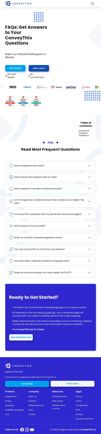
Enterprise (9, 405)
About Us (33, 396)
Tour (7, 414)
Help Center (57, 401)
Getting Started (59, 396)
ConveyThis (49, 312)
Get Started (27, 383)
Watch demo (72, 383)
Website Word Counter (58, 407)
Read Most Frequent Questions (84, 133)
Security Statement (85, 418)
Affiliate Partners (36, 405)
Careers (32, 414)
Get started (15, 68)
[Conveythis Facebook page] (22, 430)
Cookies (79, 414)
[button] (15, 396)
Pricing (8, 401)
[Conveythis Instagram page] (27, 429)
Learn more (39, 68)
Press (31, 410)
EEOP (78, 410)
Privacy (79, 396)
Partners (32, 401)
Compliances (82, 405)
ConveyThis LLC (88, 429)
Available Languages (14, 410)
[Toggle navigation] (92, 3)
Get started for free (21, 337)
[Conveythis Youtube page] (32, 430)
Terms (79, 401)
